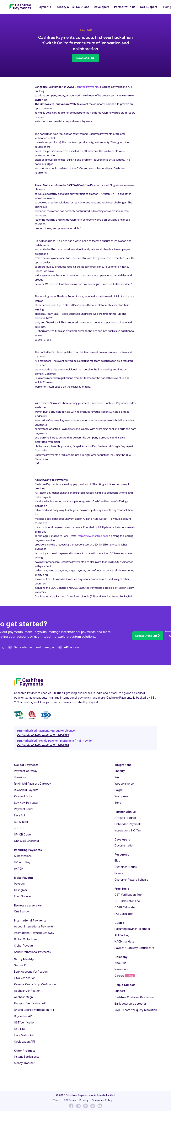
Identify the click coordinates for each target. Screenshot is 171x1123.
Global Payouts (24, 945)
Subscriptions (23, 855)
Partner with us (124, 6)
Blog (117, 860)
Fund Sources (23, 896)
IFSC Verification (24, 978)
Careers (125, 975)
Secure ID (20, 965)
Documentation (124, 845)
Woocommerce (124, 783)
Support (120, 990)
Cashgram (20, 890)
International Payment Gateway (34, 932)
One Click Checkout (26, 840)
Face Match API (24, 1035)
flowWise (20, 777)
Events (119, 873)
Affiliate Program (125, 817)
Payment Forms (24, 809)
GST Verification (24, 1022)
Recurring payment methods (133, 928)
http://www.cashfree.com (93, 536)
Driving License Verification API (34, 1009)
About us (120, 962)
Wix (117, 777)
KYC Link (19, 1028)
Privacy (83, 1100)
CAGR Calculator (125, 907)
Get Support (148, 6)
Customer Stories (126, 866)
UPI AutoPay (22, 862)
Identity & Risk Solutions (72, 6)
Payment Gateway (25, 770)
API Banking (122, 935)
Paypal (119, 790)
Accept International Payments (34, 926)
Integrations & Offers (128, 830)
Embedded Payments (128, 824)
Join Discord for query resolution (136, 1010)
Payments (44, 6)
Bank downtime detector (130, 1003)
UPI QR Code (22, 834)
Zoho (118, 802)
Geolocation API (24, 1041)
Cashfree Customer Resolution (134, 997)
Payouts (19, 883)
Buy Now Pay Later (26, 802)
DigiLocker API (23, 1016)
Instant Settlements (26, 1056)
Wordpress (121, 796)
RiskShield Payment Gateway (32, 783)
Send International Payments (32, 952)
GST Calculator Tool (128, 901)
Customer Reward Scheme (131, 879)
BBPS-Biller (21, 821)
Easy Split (20, 815)
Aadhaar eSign (23, 997)
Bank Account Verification (31, 971)
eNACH (18, 868)
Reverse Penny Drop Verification (35, 984)
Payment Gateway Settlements (134, 947)
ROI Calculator (124, 913)
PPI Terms (70, 1100)
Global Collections (25, 939)
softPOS (19, 828)
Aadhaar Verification (27, 990)
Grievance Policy (102, 1100)
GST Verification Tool (128, 894)
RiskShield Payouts (26, 790)
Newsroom (121, 969)
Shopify (120, 770)
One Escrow (21, 911)
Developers (102, 6)
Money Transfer (24, 1063)
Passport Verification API (30, 1003)
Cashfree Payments (86, 87)
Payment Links (23, 796)
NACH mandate (124, 941)
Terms (57, 1100)
